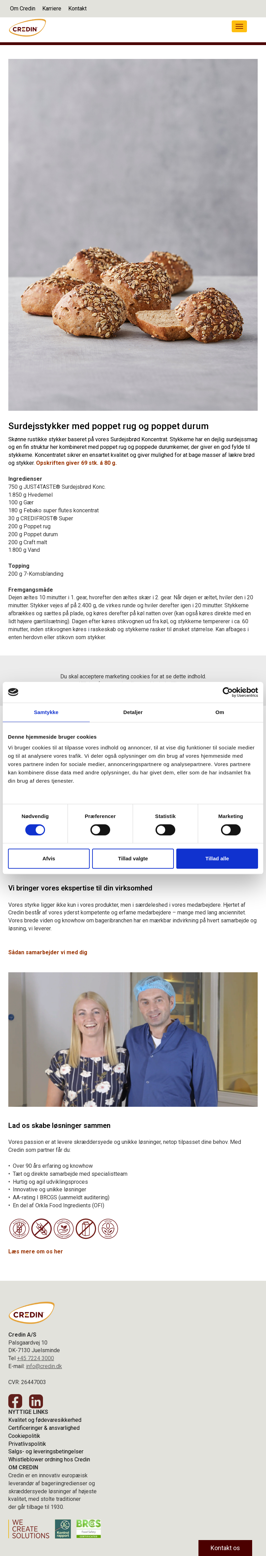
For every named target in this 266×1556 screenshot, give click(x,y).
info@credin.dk (44, 1366)
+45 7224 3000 (35, 1358)
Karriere (51, 8)
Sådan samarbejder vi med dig (48, 952)
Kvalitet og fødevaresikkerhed (44, 1420)
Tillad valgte (133, 858)
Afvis (48, 858)
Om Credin (22, 8)
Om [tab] (219, 712)
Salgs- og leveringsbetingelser (45, 1451)
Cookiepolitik (24, 1436)
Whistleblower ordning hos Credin (49, 1459)
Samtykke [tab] (46, 712)
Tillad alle (217, 858)
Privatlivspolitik (27, 1444)
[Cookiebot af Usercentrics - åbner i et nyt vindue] (227, 692)
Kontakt (77, 8)
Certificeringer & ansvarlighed (44, 1428)
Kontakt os (225, 1547)
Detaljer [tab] (133, 712)
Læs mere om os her (35, 1251)
